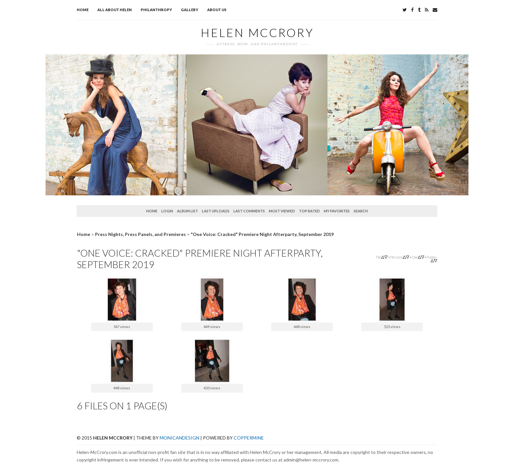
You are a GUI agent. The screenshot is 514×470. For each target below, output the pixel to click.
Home (83, 10)
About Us (217, 10)
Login (167, 211)
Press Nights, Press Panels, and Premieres (140, 234)
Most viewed (282, 211)
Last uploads (215, 211)
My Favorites (337, 211)
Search (361, 211)
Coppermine (249, 438)
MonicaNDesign (179, 438)
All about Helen (114, 10)
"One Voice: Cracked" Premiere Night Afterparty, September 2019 (262, 234)
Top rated (309, 211)
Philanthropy (156, 10)
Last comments (249, 211)
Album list (187, 211)
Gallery (189, 10)
